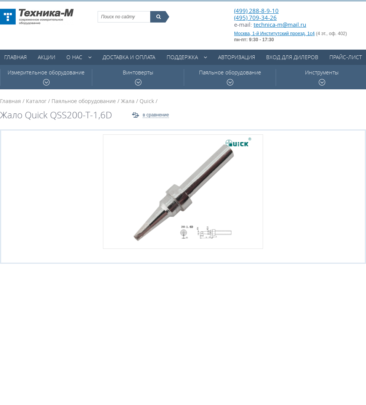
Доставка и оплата (129, 57)
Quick (147, 101)
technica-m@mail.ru (280, 24)
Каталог (36, 101)
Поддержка (182, 57)
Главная (15, 57)
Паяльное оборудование (230, 77)
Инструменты (322, 77)
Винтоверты (138, 77)
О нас (74, 57)
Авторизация (236, 57)
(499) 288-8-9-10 (256, 11)
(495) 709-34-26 (255, 17)
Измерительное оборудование (46, 77)
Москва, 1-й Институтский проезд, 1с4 (274, 33)
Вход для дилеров (292, 57)
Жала (128, 101)
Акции (46, 57)
